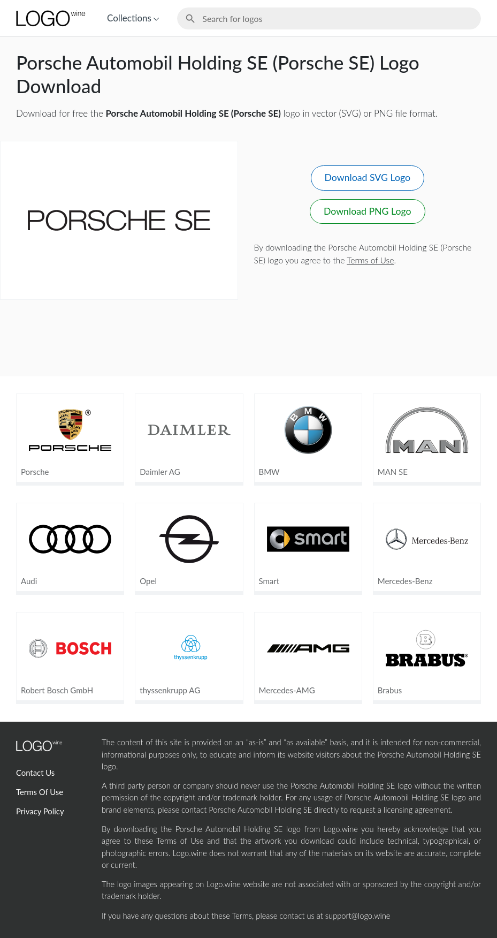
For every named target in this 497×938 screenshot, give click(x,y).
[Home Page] (50, 18)
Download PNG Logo (367, 211)
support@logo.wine (358, 915)
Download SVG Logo (368, 177)
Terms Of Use (39, 792)
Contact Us (35, 772)
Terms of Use (370, 260)
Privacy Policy (40, 811)
